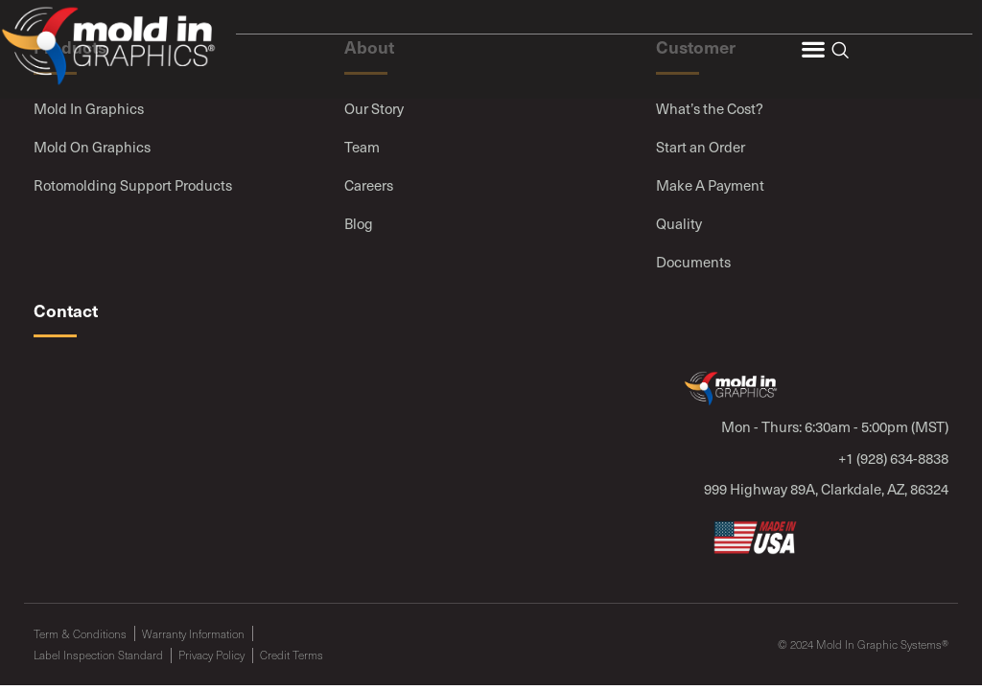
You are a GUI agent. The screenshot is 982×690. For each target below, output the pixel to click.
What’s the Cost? (709, 108)
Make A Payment (710, 185)
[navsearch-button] (840, 51)
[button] (812, 49)
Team (362, 146)
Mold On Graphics (92, 146)
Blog (358, 223)
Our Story (374, 108)
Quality (679, 223)
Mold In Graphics (89, 108)
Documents (693, 261)
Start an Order (700, 146)
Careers (368, 185)
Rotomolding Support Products (133, 185)
